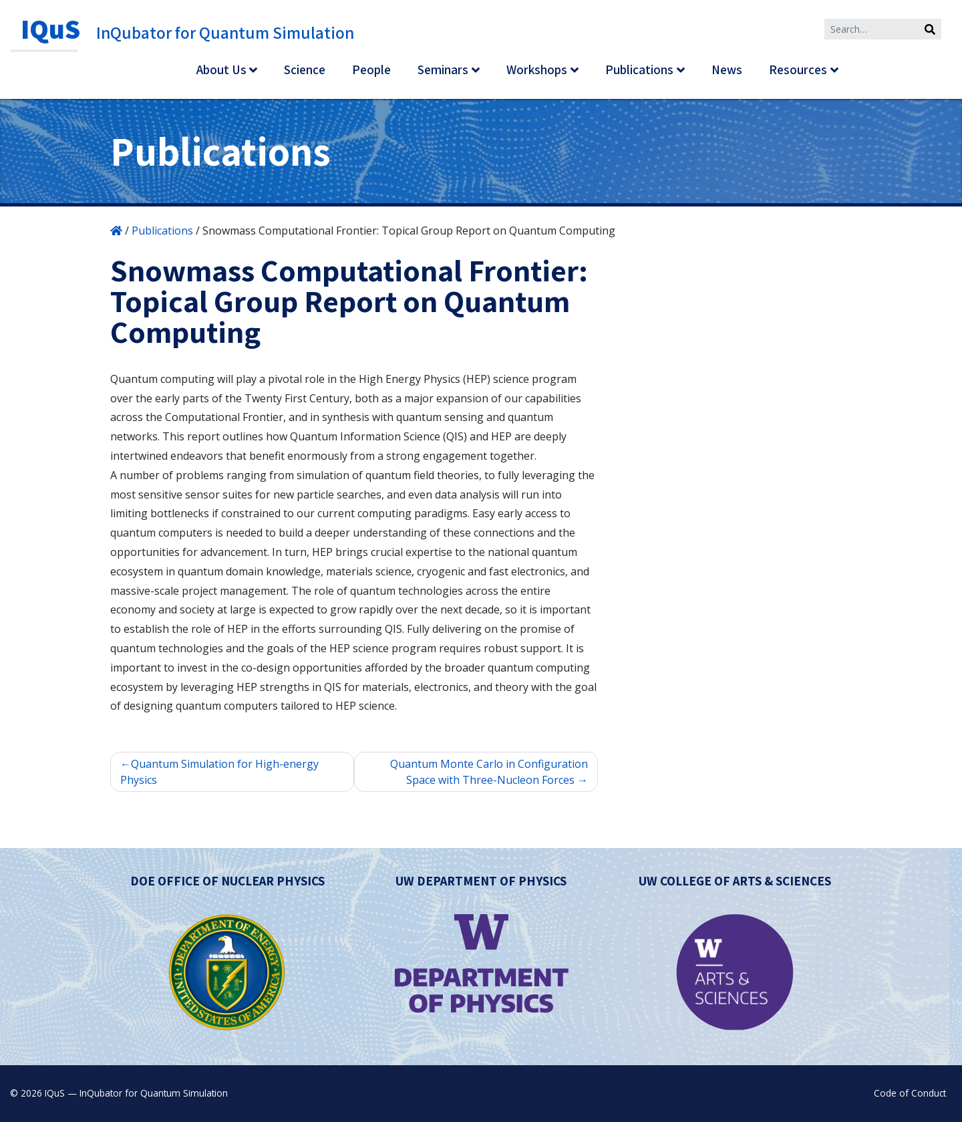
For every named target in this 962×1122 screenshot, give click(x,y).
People (371, 69)
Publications (639, 69)
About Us (221, 69)
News (726, 69)
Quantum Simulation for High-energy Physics (219, 771)
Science (304, 69)
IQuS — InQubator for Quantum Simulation (136, 1093)
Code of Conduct (910, 1093)
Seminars (443, 69)
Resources (798, 69)
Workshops (536, 69)
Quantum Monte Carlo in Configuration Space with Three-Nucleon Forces (489, 771)
